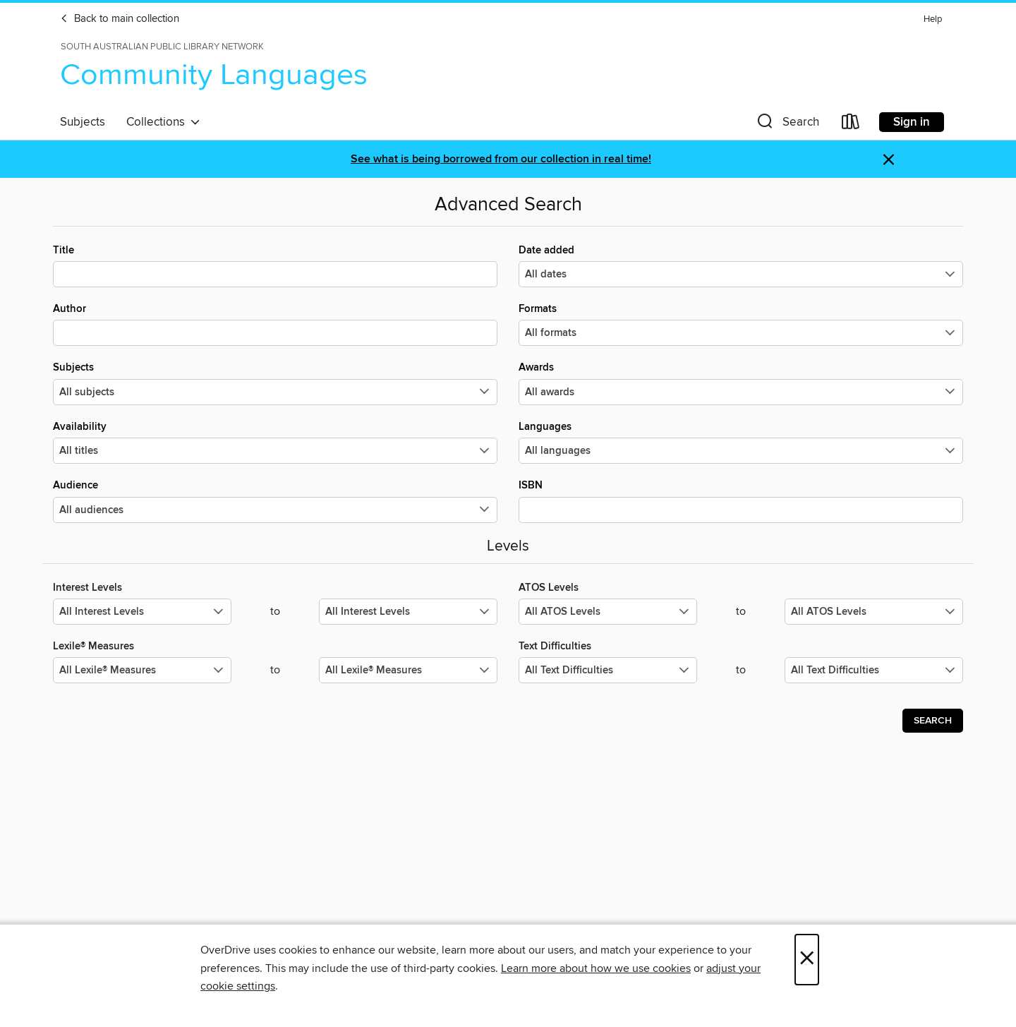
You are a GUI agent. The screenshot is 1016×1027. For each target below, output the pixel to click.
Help (933, 19)
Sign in (911, 122)
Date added (741, 265)
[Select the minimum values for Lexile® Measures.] (142, 670)
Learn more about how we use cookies (596, 968)
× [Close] (807, 960)
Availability (275, 442)
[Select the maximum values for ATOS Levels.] (874, 612)
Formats (741, 324)
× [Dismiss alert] (888, 160)
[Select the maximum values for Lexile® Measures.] (408, 670)
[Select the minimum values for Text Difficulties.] (608, 670)
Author (275, 324)
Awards (741, 382)
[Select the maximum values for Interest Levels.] (408, 612)
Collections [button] (163, 122)
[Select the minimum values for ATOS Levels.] (608, 612)
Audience (275, 500)
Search (933, 720)
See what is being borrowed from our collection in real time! (501, 159)
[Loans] (851, 124)
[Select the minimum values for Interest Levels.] (142, 612)
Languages (741, 442)
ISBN (741, 500)
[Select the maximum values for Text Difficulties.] (874, 670)
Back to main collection (119, 19)
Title (275, 265)
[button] (787, 124)
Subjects (82, 122)
